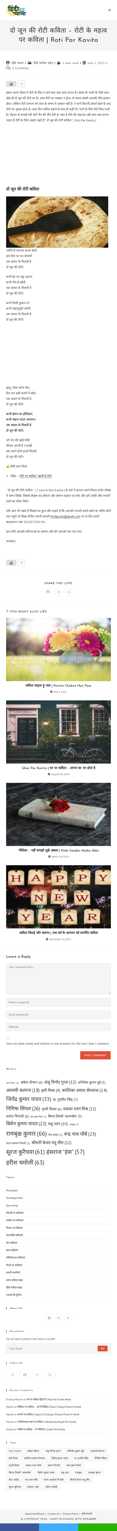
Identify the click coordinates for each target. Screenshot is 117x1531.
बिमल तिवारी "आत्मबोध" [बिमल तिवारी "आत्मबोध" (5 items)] (65, 1116)
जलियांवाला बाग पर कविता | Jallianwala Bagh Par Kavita (47, 1422)
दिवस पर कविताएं (14, 1228)
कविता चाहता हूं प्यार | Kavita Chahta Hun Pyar (58, 685)
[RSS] (49, 1374)
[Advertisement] (58, 156)
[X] (68, 1318)
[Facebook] (49, 1318)
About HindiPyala (34, 1513)
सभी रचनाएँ (86, 1513)
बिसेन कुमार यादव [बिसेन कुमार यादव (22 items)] (26, 1123)
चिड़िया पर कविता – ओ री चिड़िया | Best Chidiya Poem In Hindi (49, 1407)
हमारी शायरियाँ (13, 1272)
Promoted (12, 1190)
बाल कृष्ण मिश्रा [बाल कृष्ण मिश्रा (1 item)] (38, 1117)
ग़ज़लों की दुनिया (14, 1295)
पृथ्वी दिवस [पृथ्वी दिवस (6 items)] (51, 1109)
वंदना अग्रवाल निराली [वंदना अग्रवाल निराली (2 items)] (18, 1143)
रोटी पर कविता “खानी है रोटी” (36, 476)
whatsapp (97, 1527)
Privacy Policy (70, 1513)
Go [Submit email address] (103, 1348)
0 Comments (20, 68)
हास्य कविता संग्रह (14, 1280)
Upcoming (12, 1205)
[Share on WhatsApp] (69, 592)
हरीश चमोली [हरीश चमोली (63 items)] (25, 1162)
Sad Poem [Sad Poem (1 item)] (12, 1083)
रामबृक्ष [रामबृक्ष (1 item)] (74, 1124)
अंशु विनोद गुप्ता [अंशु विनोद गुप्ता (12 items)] (60, 1082)
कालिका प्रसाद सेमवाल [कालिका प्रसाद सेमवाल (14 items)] (84, 1090)
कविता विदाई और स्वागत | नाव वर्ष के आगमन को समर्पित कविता (58, 933)
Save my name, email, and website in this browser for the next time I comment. (57, 1043)
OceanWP (89, 1519)
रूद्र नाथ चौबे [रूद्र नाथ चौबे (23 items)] (80, 1134)
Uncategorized (14, 1198)
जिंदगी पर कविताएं (14, 1213)
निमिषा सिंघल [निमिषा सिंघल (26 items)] (23, 1108)
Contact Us (54, 1513)
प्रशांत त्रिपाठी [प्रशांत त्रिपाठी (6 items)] (17, 1116)
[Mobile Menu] (109, 10)
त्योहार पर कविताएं (14, 1220)
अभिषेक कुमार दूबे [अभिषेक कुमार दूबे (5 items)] (91, 1083)
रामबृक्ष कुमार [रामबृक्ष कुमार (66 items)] (26, 1133)
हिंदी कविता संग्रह (43, 63)
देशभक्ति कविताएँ (14, 1235)
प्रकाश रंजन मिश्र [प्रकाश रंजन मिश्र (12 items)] (79, 1109)
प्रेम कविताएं (11, 1243)
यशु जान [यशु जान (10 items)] (58, 1123)
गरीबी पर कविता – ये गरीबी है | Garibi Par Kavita (41, 1429)
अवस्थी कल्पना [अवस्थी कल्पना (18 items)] (23, 1090)
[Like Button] (11, 84)
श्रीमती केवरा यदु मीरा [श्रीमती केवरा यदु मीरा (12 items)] (51, 1143)
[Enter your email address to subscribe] (58, 1348)
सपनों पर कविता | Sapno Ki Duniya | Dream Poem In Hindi (48, 1414)
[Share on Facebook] (48, 592)
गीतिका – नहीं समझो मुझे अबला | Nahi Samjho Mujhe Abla (59, 850)
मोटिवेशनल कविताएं (15, 1257)
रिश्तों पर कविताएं (14, 1265)
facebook (19, 1527)
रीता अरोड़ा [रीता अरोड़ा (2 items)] (55, 1134)
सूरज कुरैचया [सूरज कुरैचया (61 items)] (25, 1152)
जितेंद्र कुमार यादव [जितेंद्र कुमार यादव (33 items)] (28, 1099)
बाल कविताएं (12, 1250)
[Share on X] (59, 592)
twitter (58, 1527)
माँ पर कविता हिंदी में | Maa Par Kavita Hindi (49, 1399)
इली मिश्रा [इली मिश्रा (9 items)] (50, 1090)
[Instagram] (59, 1318)
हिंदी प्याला (18, 63)
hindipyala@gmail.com (65, 516)
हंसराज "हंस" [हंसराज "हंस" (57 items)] (65, 1152)
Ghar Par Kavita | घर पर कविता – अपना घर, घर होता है (58, 768)
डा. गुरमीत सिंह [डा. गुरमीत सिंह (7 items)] (65, 1099)
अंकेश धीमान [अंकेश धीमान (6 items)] (31, 1082)
